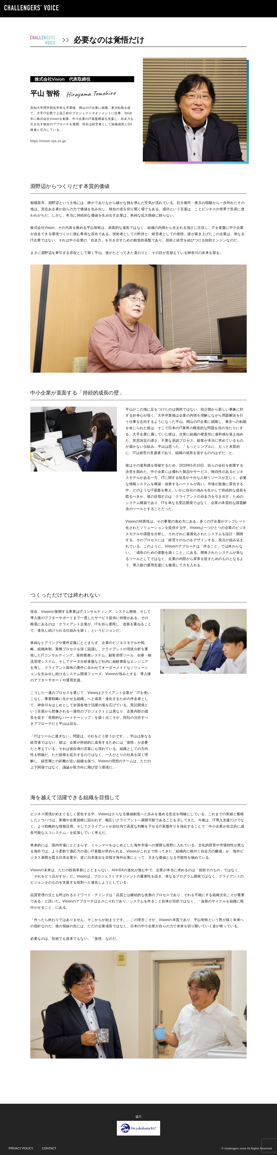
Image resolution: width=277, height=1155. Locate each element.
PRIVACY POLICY (21, 1148)
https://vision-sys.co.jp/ (48, 141)
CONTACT (49, 1148)
